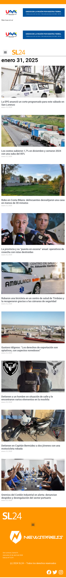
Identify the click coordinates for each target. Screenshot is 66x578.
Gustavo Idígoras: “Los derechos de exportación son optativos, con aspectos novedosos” (29, 349)
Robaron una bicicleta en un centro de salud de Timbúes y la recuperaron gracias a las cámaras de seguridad (32, 300)
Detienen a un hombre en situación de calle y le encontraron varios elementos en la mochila (27, 398)
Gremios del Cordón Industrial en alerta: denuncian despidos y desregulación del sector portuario (29, 496)
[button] (5, 52)
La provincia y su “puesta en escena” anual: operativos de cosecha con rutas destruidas (32, 251)
